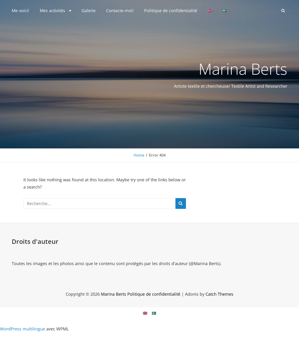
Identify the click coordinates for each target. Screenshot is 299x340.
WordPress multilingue (22, 329)
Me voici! (20, 10)
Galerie (89, 10)
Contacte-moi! (120, 10)
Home (139, 155)
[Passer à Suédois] (224, 10)
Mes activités (56, 10)
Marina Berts (243, 68)
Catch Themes (219, 294)
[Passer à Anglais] (210, 10)
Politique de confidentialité (170, 10)
